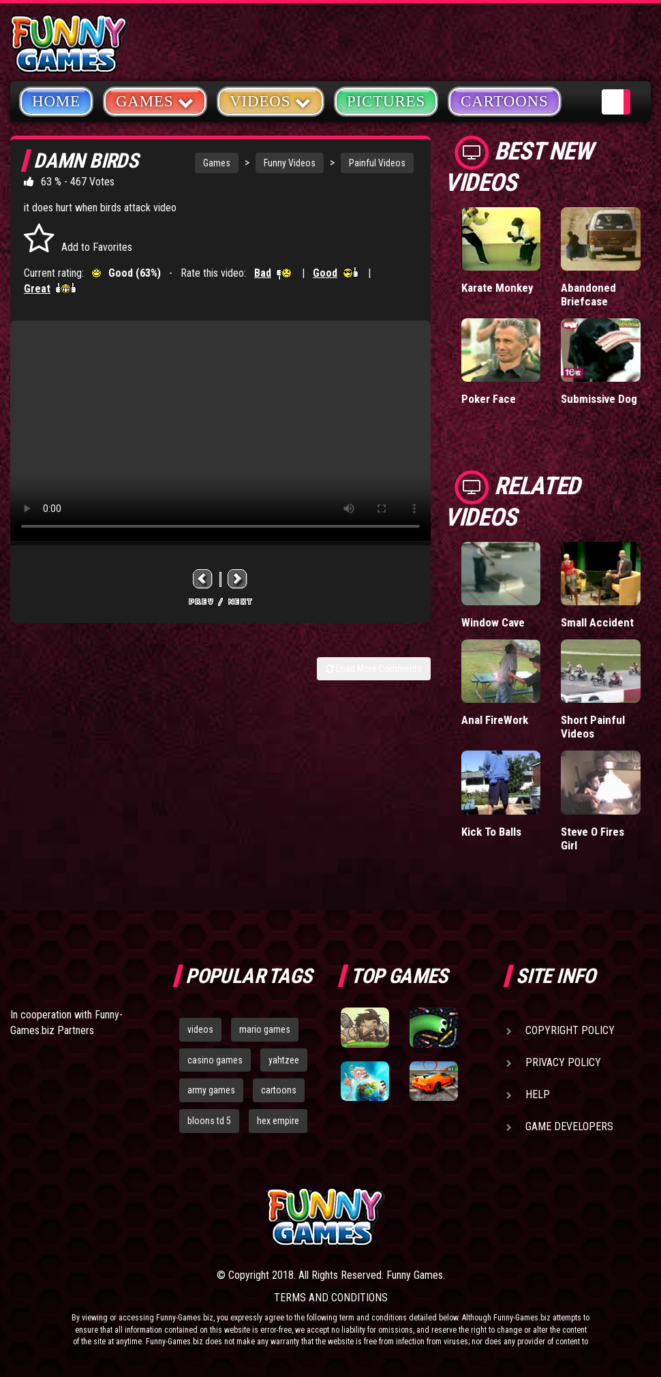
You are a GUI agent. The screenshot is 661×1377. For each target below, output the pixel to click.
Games (216, 162)
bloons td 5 (209, 1120)
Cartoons (505, 101)
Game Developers (569, 1126)
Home (56, 101)
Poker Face (488, 399)
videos (200, 1029)
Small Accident (597, 622)
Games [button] (155, 100)
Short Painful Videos (593, 726)
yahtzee (283, 1060)
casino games (215, 1060)
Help (537, 1094)
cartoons (278, 1090)
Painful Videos (377, 162)
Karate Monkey (497, 287)
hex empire (278, 1120)
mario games (264, 1029)
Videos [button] (270, 100)
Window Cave (493, 622)
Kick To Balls (491, 831)
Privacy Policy (563, 1062)
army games (211, 1090)
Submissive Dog (599, 399)
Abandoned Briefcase (588, 294)
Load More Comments (374, 668)
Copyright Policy (570, 1030)
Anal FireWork (494, 720)
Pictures (386, 101)
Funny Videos (290, 162)
